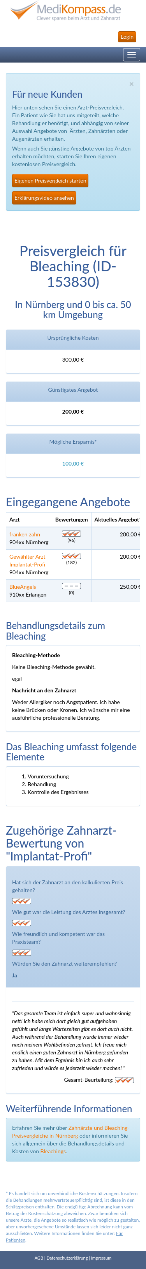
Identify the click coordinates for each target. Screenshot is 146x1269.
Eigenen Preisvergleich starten (50, 180)
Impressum (101, 1257)
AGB (39, 1257)
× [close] (131, 83)
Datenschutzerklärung (67, 1257)
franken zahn (24, 534)
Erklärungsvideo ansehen (44, 197)
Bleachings (53, 1151)
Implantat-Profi (27, 564)
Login (127, 36)
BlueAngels (22, 586)
